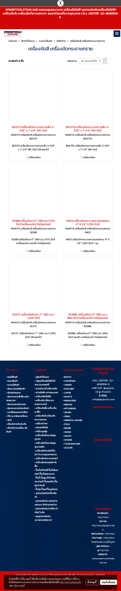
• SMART (67, 436)
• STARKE (67, 440)
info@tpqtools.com (103, 399)
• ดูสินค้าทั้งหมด (42, 377)
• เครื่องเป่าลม (41, 423)
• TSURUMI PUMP (71, 444)
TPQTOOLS (103, 517)
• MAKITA (67, 396)
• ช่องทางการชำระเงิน (16, 404)
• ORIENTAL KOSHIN (72, 420)
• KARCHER (68, 388)
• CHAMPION (69, 381)
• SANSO (67, 432)
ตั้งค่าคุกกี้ (91, 582)
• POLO (66, 424)
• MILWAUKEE (69, 400)
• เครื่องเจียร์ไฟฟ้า (43, 396)
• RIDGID (67, 428)
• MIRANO (67, 404)
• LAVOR (67, 392)
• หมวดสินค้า (12, 381)
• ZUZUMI (67, 447)
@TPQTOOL (103, 550)
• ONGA (66, 416)
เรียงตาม (73, 61)
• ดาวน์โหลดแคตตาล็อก (17, 412)
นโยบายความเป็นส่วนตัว (70, 582)
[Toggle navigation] (116, 33)
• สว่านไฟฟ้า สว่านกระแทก (46, 392)
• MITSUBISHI (69, 408)
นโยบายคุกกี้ (19, 585)
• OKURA (67, 412)
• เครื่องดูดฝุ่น (41, 431)
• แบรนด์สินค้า (12, 385)
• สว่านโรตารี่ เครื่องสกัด (46, 388)
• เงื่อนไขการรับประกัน (16, 424)
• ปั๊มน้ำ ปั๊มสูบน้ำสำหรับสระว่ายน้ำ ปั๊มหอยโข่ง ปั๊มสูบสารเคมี (46, 481)
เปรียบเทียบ (35, 157)
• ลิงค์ (9, 420)
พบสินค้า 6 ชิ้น (16, 61)
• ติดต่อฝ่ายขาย (13, 392)
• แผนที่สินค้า (12, 377)
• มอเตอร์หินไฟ (41, 427)
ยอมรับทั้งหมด (108, 582)
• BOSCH (67, 377)
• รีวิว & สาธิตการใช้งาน (17, 416)
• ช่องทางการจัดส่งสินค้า (17, 408)
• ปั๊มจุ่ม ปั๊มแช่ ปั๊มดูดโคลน (46, 489)
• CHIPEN (67, 385)
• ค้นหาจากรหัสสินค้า (15, 388)
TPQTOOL (110, 533)
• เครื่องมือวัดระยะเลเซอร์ (46, 458)
